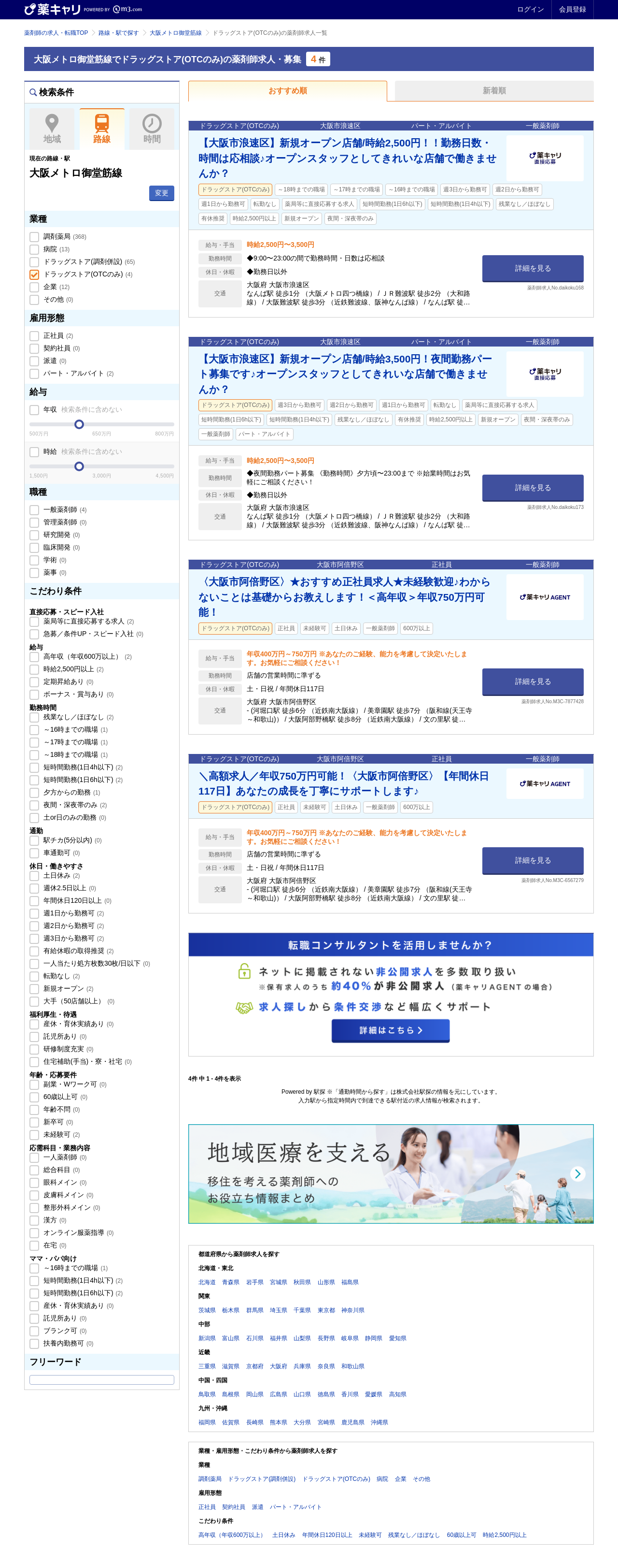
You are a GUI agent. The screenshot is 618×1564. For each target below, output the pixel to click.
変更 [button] (162, 193)
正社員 (57, 335)
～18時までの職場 (75, 754)
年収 (82, 409)
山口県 (302, 1394)
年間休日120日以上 (77, 900)
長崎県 (255, 1422)
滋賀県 (230, 1366)
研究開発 (61, 534)
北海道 (207, 1282)
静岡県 (373, 1338)
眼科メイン (64, 1182)
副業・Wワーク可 (74, 1084)
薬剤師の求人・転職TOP (56, 32)
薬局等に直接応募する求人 (88, 621)
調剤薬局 (64, 236)
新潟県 (207, 1338)
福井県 (278, 1338)
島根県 (230, 1394)
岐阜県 (350, 1338)
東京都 (326, 1310)
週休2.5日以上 (69, 888)
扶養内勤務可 (68, 1343)
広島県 (278, 1394)
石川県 (255, 1338)
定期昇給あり (68, 681)
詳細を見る (533, 268)
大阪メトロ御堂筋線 (176, 32)
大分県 (302, 1422)
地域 (52, 129)
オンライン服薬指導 (78, 1232)
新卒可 (57, 1122)
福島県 (350, 1282)
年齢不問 (61, 1109)
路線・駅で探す (118, 32)
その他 (57, 299)
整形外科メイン (71, 1207)
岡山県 (255, 1394)
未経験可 (61, 1134)
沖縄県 (379, 1422)
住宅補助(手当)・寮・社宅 (87, 1061)
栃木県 (230, 1310)
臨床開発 (61, 547)
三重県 (207, 1366)
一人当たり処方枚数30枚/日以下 (96, 963)
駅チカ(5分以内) (72, 840)
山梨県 (302, 1338)
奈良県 (326, 1366)
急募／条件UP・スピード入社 (92, 633)
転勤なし (61, 976)
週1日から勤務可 (73, 913)
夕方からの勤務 (71, 792)
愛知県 (398, 1338)
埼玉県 (278, 1310)
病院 (56, 249)
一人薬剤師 (64, 1157)
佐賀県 (230, 1422)
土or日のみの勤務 (74, 817)
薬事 (54, 572)
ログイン (530, 9)
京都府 (255, 1366)
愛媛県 (373, 1394)
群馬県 (255, 1310)
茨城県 (207, 1310)
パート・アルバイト (78, 373)
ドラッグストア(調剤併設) (88, 261)
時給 (82, 451)
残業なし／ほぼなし (78, 717)
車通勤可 (61, 852)
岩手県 (255, 1282)
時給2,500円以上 (73, 669)
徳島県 (326, 1394)
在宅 (54, 1245)
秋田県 (302, 1282)
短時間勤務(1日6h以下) (82, 779)
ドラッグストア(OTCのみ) (87, 274)
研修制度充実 (68, 1049)
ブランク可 (64, 1330)
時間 (151, 129)
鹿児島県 (353, 1422)
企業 (56, 286)
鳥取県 (207, 1394)
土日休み (61, 875)
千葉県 (302, 1310)
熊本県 (278, 1422)
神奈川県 (353, 1310)
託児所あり (64, 1036)
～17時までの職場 (75, 742)
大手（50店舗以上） (78, 1001)
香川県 (350, 1394)
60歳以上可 (64, 1097)
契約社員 (61, 348)
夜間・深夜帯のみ (74, 805)
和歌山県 (353, 1366)
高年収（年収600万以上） (87, 656)
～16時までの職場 (75, 729)
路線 (102, 129)
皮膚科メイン (68, 1195)
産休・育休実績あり (78, 1024)
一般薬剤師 (64, 509)
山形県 (326, 1282)
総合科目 (61, 1169)
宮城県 (278, 1282)
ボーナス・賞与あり (78, 694)
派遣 (54, 360)
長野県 (326, 1338)
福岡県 (207, 1422)
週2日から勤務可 (73, 925)
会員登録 (572, 9)
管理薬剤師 (64, 522)
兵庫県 (302, 1366)
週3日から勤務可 (73, 938)
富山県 (230, 1338)
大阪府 (278, 1366)
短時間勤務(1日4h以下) (82, 767)
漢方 (54, 1220)
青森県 (230, 1282)
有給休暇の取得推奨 (78, 951)
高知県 (398, 1394)
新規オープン (68, 988)
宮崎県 (326, 1422)
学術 (54, 560)
